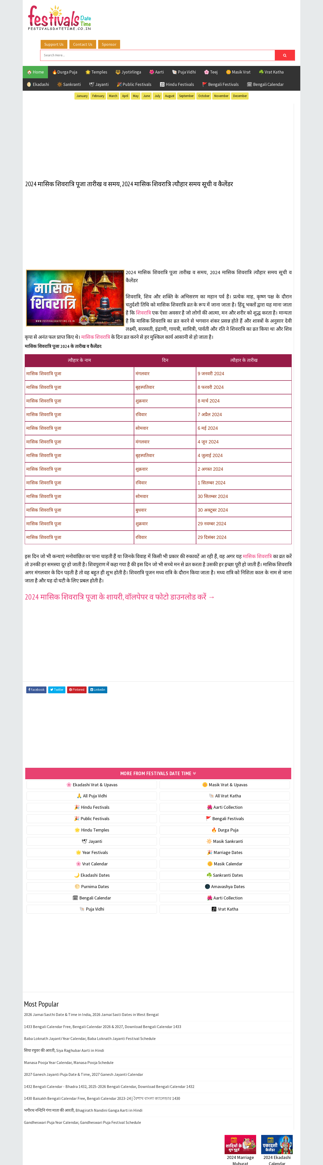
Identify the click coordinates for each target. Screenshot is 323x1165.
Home (228, 659)
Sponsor (182, 10)
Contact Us (156, 10)
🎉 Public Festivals (134, 54)
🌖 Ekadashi (38, 54)
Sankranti (235, 544)
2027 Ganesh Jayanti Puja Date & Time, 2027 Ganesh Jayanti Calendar (83, 1081)
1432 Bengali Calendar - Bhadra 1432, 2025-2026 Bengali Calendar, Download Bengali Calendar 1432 (109, 1093)
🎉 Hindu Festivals (72, 814)
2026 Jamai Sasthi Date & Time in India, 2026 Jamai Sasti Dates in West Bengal (91, 1021)
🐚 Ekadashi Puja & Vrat (247, 304)
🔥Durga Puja (64, 41)
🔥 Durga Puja (167, 837)
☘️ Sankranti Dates (167, 882)
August (169, 65)
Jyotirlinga (236, 527)
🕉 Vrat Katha (166, 916)
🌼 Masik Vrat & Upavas (167, 791)
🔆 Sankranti (69, 54)
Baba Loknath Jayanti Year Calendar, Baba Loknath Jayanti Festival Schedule (90, 1045)
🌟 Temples (96, 41)
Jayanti (268, 518)
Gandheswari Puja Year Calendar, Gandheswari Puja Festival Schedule (82, 1129)
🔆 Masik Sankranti (167, 848)
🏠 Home (35, 41)
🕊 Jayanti (99, 54)
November (221, 65)
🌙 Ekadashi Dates (72, 882)
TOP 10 (281, 544)
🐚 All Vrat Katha (167, 803)
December (240, 65)
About (227, 667)
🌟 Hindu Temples (72, 837)
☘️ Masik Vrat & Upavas (246, 315)
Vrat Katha (272, 553)
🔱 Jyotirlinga (128, 41)
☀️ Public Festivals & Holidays (252, 347)
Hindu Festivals (240, 518)
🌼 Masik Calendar (167, 871)
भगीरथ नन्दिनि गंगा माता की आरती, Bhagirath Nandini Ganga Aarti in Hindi (83, 1117)
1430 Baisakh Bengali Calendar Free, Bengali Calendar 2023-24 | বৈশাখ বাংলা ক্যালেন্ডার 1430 (102, 1105)
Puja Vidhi (272, 536)
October (203, 65)
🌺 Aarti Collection (167, 814)
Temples (247, 553)
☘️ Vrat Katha (271, 41)
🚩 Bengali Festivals (220, 54)
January (82, 65)
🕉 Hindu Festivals (176, 54)
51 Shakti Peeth (239, 500)
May (136, 65)
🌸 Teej (211, 41)
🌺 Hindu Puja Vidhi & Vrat (249, 336)
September (186, 65)
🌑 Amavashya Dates (167, 893)
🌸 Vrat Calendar (73, 871)
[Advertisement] (120, 105)
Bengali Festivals (242, 509)
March (113, 65)
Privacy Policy (235, 693)
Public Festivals (240, 536)
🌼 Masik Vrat (238, 41)
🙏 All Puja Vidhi (72, 803)
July (157, 65)
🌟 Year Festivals (72, 859)
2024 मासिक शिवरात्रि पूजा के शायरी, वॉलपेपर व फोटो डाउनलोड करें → (116, 601)
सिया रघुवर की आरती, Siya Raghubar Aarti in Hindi (64, 1057)
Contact (229, 676)
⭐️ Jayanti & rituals (242, 325)
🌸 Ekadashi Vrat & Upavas (72, 791)
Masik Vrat (264, 527)
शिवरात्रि (206, 297)
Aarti (266, 500)
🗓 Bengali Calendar (265, 54)
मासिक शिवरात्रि (96, 329)
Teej (229, 553)
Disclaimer (232, 684)
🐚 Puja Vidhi (184, 41)
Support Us (127, 10)
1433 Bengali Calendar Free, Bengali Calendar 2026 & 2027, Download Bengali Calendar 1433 (102, 1033)
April (125, 65)
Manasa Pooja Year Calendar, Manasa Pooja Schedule (69, 1069)
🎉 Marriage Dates (167, 859)
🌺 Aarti (156, 41)
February (98, 65)
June (146, 65)
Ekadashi (273, 509)
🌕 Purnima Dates (72, 893)
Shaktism (260, 544)
